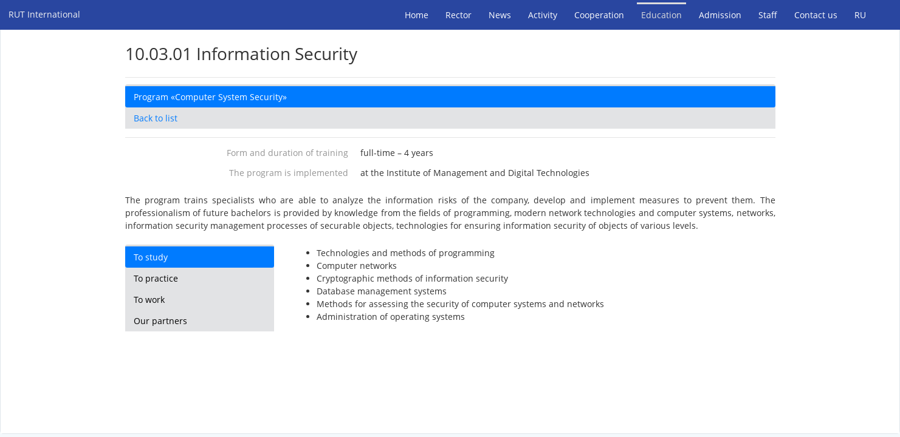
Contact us (815, 15)
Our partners (160, 321)
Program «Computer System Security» (210, 97)
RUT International (44, 14)
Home (416, 15)
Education (661, 15)
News (500, 15)
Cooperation (599, 15)
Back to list (155, 118)
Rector (458, 15)
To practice (156, 278)
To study (151, 257)
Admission (720, 15)
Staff (767, 15)
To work (149, 299)
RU (860, 15)
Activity (542, 15)
